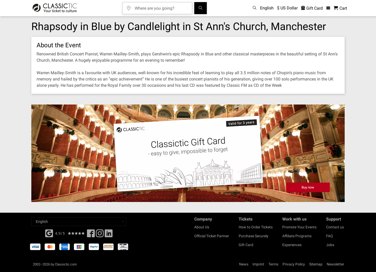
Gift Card (246, 245)
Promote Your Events (299, 227)
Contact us (335, 227)
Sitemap (315, 264)
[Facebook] (49, 233)
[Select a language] (78, 221)
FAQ (329, 236)
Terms (273, 264)
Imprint (258, 264)
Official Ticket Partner (211, 236)
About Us (201, 227)
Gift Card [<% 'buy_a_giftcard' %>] (312, 8)
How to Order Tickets (256, 227)
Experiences (292, 245)
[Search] (200, 8)
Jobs (330, 245)
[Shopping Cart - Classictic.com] (340, 8)
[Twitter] (100, 235)
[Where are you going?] (161, 6)
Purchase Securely (253, 236)
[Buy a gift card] (188, 153)
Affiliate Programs (297, 236)
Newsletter (335, 264)
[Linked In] (109, 235)
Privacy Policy (294, 264)
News (243, 264)
